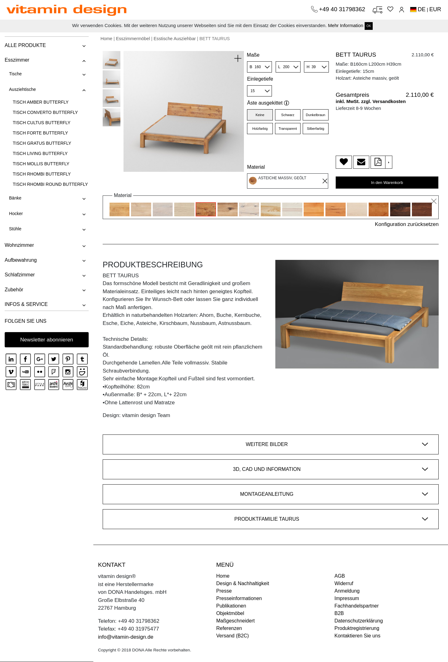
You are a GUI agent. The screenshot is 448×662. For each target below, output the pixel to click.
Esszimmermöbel (133, 38)
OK (368, 26)
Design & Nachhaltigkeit (242, 583)
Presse (224, 591)
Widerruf (343, 583)
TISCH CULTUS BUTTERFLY (41, 122)
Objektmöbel (230, 613)
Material (256, 167)
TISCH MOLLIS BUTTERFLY (41, 163)
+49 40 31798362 (343, 9)
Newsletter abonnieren (46, 340)
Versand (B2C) (232, 635)
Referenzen (229, 628)
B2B (339, 613)
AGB (339, 576)
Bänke (15, 197)
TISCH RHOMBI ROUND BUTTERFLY (50, 184)
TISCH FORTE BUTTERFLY (40, 132)
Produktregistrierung (356, 628)
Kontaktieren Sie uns (357, 635)
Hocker (16, 213)
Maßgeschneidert (235, 620)
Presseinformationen (239, 598)
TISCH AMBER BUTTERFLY (40, 102)
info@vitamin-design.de (125, 637)
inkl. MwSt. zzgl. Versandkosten (371, 101)
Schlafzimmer (20, 274)
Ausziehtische (22, 89)
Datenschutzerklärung (358, 620)
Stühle (15, 228)
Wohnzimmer (19, 245)
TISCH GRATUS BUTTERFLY (42, 143)
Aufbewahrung (21, 260)
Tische (15, 73)
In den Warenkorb (387, 182)
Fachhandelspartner (356, 605)
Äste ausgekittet (268, 103)
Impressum (346, 598)
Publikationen (231, 605)
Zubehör (14, 289)
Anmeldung (347, 591)
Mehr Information (345, 25)
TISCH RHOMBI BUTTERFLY (42, 173)
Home (106, 38)
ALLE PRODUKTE (25, 45)
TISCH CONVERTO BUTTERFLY (45, 112)
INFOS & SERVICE (26, 304)
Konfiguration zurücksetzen (407, 224)
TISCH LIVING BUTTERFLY (40, 153)
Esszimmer (17, 60)
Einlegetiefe (260, 79)
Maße (253, 55)
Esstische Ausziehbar (175, 38)
